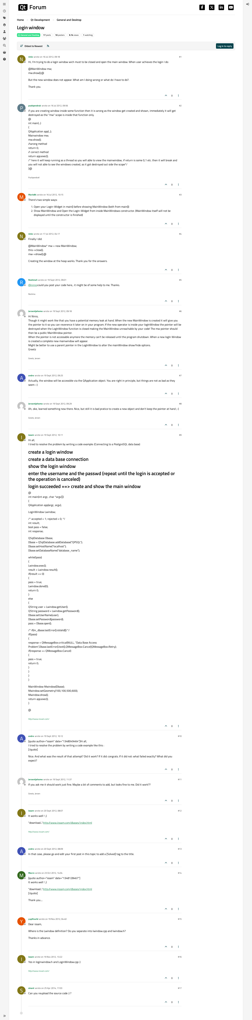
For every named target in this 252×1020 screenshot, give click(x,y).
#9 (180, 435)
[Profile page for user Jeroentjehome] (21, 313)
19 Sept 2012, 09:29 (62, 403)
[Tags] (4, 18)
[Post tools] (179, 95)
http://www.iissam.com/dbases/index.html (67, 823)
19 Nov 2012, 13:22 (53, 956)
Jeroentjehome (35, 311)
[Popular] (4, 25)
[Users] (4, 31)
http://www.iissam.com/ (38, 719)
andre (31, 375)
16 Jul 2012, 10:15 (54, 194)
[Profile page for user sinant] (21, 990)
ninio (30, 56)
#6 (180, 311)
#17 (180, 988)
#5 (180, 280)
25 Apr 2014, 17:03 (53, 988)
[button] (4, 1016)
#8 (180, 403)
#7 (180, 375)
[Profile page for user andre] (21, 378)
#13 (180, 849)
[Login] (247, 4)
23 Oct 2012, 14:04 (53, 873)
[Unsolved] (4, 59)
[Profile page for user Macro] (21, 875)
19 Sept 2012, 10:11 (53, 435)
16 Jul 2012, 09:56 (59, 105)
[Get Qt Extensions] (4, 52)
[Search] (4, 45)
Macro (31, 873)
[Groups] (4, 38)
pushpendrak (34, 105)
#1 (180, 56)
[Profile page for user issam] (21, 437)
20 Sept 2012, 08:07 (53, 810)
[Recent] (4, 11)
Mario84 (32, 194)
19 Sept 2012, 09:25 (53, 375)
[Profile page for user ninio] (21, 59)
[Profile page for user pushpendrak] (21, 108)
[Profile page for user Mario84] (21, 197)
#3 (180, 194)
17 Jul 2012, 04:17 (51, 233)
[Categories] (4, 4)
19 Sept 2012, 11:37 (62, 779)
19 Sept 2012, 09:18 (62, 311)
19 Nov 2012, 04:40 (57, 919)
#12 (180, 810)
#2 (180, 105)
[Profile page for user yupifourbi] (21, 921)
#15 (180, 919)
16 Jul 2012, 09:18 (51, 56)
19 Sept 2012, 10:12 (53, 736)
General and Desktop (28, 35)
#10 (180, 736)
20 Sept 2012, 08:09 (53, 849)
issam (31, 435)
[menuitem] (247, 4)
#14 (180, 873)
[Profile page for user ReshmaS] (21, 282)
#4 (180, 233)
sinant (31, 988)
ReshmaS (32, 280)
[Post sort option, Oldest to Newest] (31, 46)
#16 (180, 956)
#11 (180, 779)
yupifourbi (33, 919)
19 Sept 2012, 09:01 (56, 280)
